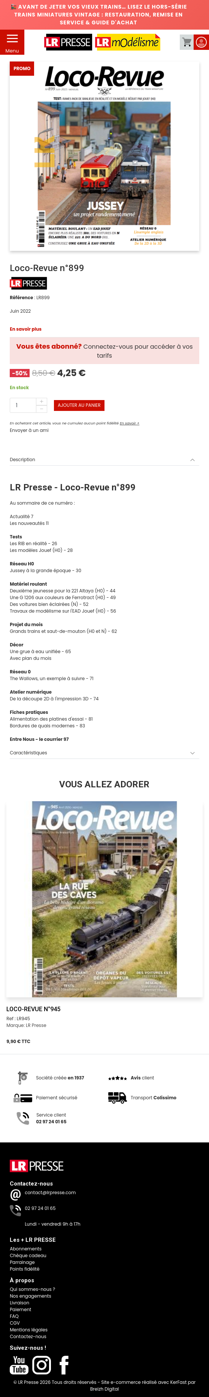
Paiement (20, 1309)
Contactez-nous (28, 1336)
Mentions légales (29, 1330)
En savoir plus (26, 329)
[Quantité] (28, 405)
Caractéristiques (102, 752)
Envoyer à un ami (29, 430)
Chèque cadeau (28, 1255)
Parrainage (22, 1262)
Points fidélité (24, 1269)
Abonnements (26, 1249)
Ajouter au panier (79, 405)
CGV (15, 1323)
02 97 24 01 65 (40, 1208)
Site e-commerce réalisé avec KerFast (144, 1382)
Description (102, 459)
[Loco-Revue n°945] (104, 899)
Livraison (19, 1303)
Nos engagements (30, 1296)
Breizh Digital (104, 1389)
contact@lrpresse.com (50, 1192)
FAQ (14, 1316)
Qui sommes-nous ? (32, 1289)
